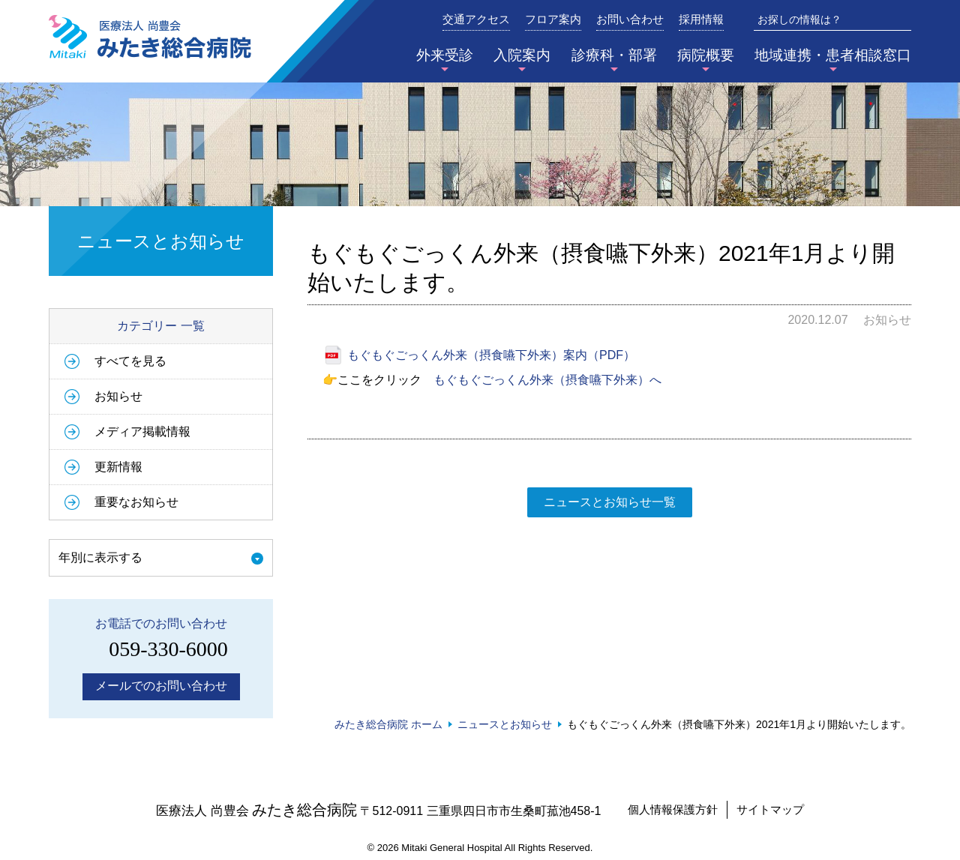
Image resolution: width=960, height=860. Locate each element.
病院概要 (705, 55)
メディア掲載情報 (142, 431)
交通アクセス (476, 19)
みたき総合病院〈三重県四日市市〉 (150, 36)
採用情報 (701, 19)
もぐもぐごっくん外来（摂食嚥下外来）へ (548, 379)
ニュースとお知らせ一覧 (610, 502)
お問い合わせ (630, 19)
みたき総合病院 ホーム (388, 724)
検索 (901, 19)
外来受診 (444, 55)
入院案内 (522, 55)
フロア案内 (553, 19)
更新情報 (118, 466)
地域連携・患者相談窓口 (832, 55)
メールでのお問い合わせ (161, 685)
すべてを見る (130, 361)
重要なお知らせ (136, 502)
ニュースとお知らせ (505, 724)
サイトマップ (770, 809)
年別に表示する (100, 557)
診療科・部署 (614, 55)
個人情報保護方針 (673, 809)
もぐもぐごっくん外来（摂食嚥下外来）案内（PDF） (491, 355)
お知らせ (118, 396)
